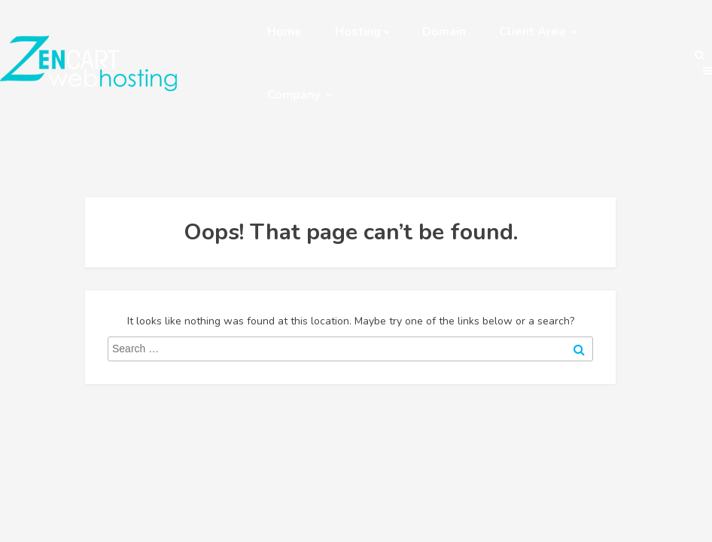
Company (299, 95)
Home (284, 31)
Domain (444, 31)
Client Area (538, 31)
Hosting (362, 31)
